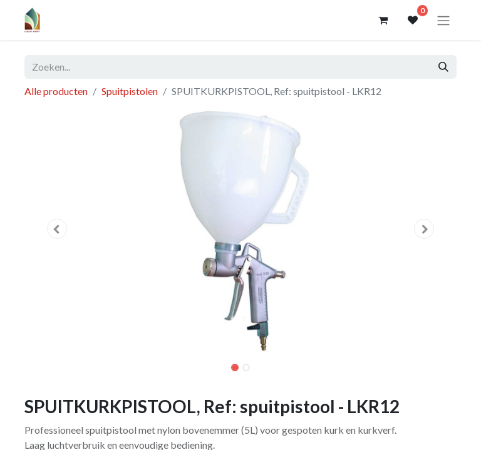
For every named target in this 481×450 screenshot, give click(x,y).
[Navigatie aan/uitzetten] (443, 20)
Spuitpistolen (129, 91)
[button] (57, 229)
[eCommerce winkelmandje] (382, 20)
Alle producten (56, 91)
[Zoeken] (443, 67)
